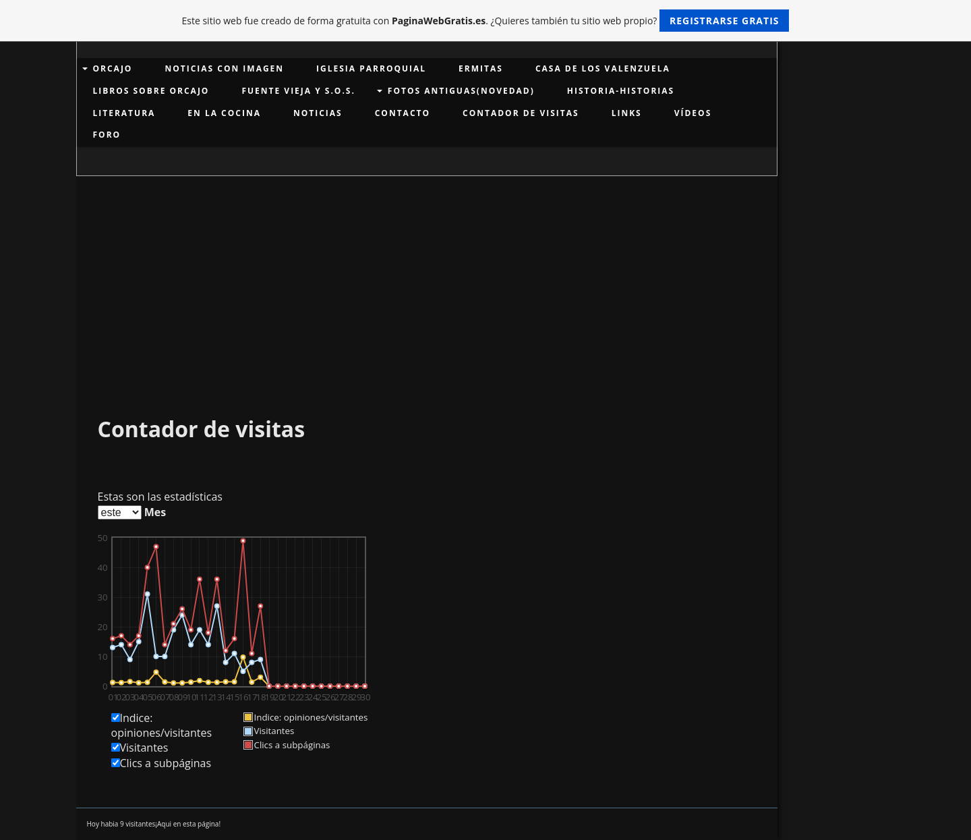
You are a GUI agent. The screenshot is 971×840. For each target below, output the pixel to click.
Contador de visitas (521, 113)
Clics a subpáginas (166, 763)
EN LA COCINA (224, 113)
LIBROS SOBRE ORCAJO (151, 90)
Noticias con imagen (224, 68)
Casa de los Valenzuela (602, 68)
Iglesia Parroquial (371, 68)
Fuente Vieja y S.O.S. (298, 90)
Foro (107, 134)
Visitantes (144, 747)
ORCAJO (113, 68)
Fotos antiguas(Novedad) (461, 90)
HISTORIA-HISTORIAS (620, 90)
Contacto (402, 113)
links (627, 113)
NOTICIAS (318, 113)
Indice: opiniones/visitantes (161, 725)
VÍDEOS (693, 113)
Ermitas (481, 68)
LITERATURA (124, 113)
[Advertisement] (426, 277)
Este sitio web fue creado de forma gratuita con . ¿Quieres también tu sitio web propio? (486, 20)
